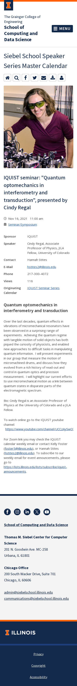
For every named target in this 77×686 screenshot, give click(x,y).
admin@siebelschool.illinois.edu (28, 592)
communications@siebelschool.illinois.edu (36, 598)
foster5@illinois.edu (18, 448)
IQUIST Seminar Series (43, 288)
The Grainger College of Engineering (22, 19)
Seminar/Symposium (22, 224)
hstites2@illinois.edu (41, 267)
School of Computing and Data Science (21, 33)
